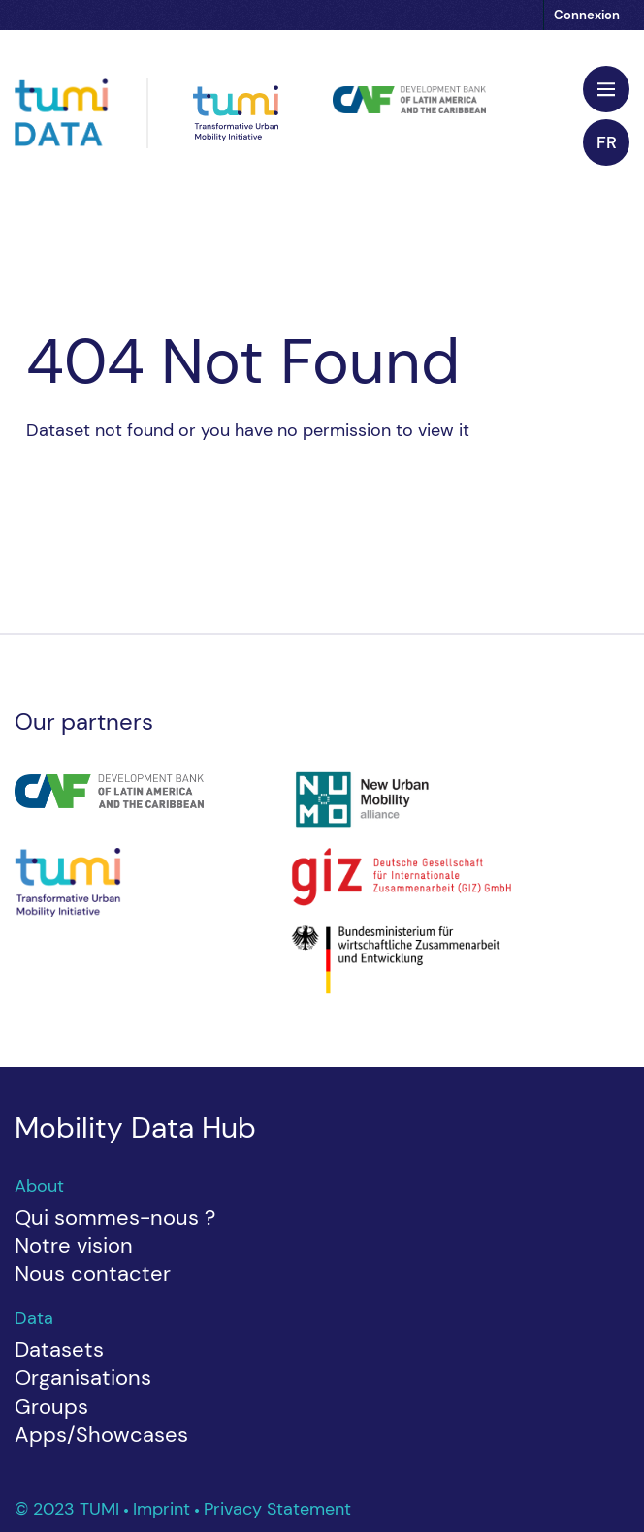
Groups (51, 1406)
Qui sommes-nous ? (115, 1218)
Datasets (59, 1349)
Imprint (164, 1508)
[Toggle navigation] (606, 89)
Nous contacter (93, 1274)
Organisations (83, 1377)
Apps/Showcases (101, 1435)
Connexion (587, 15)
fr (606, 142)
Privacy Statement (277, 1508)
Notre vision (74, 1246)
